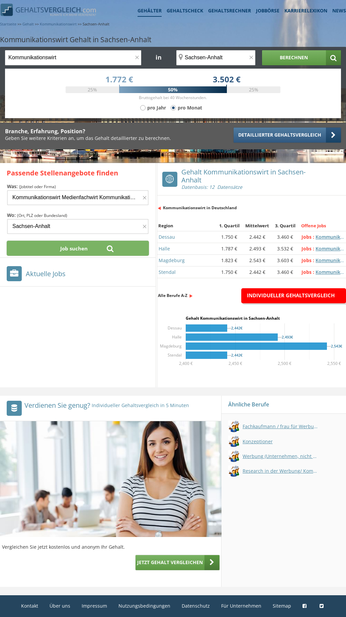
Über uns (60, 606)
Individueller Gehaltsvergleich (291, 295)
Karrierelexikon (305, 10)
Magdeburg (172, 260)
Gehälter (150, 10)
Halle (164, 248)
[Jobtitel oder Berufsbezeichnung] (73, 57)
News (339, 10)
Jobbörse (267, 10)
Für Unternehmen (241, 606)
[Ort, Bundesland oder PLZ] (215, 57)
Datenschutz (196, 606)
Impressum (94, 606)
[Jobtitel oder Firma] (78, 197)
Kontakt (29, 606)
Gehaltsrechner (229, 10)
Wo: (37, 215)
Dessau (167, 237)
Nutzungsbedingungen (144, 606)
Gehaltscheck (185, 10)
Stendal (167, 272)
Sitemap (282, 606)
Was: (31, 186)
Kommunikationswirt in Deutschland (200, 208)
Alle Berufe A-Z (172, 295)
